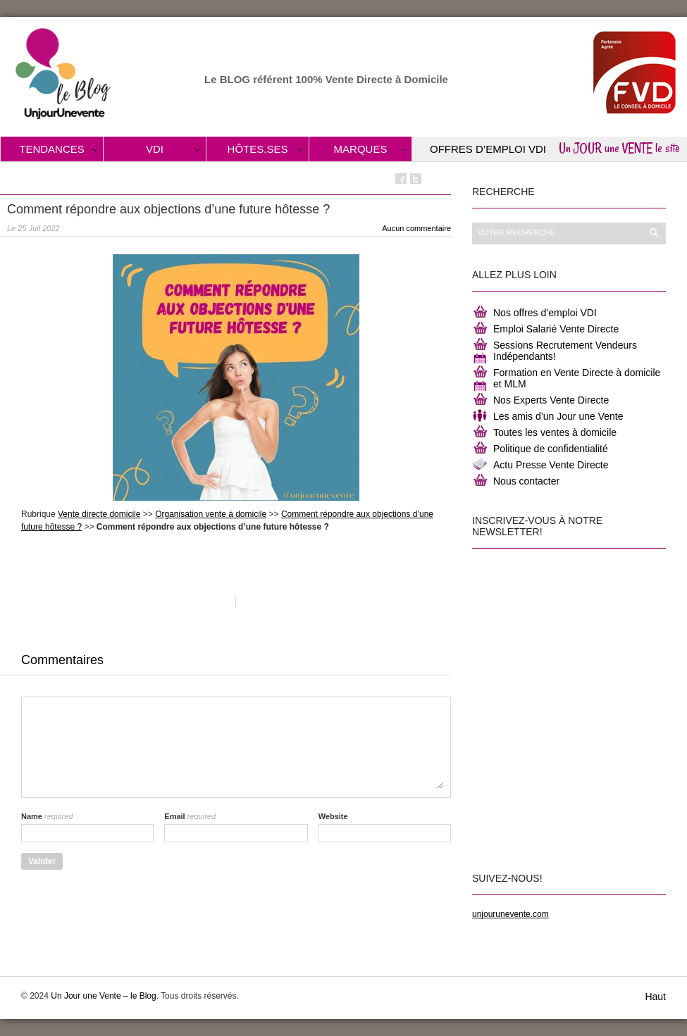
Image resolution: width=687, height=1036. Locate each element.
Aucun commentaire (416, 228)
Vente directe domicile (99, 514)
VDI (154, 149)
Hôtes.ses (258, 149)
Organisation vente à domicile (210, 514)
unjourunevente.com (510, 914)
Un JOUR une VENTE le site (619, 147)
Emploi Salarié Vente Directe (556, 329)
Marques (361, 149)
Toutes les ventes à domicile (555, 432)
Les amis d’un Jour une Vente (558, 416)
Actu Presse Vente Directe (550, 464)
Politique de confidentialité (550, 448)
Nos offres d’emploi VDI (545, 312)
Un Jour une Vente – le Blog (103, 996)
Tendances (52, 149)
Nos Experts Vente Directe (551, 400)
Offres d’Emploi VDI (488, 149)
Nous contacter (526, 481)
